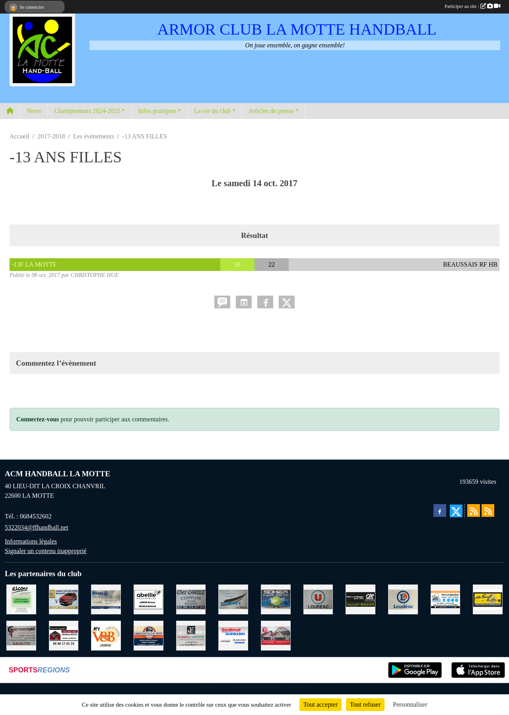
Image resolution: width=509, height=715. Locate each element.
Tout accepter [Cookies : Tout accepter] (320, 704)
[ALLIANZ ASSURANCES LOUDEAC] (106, 598)
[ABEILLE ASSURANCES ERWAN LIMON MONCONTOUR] (148, 598)
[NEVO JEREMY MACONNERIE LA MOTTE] (64, 634)
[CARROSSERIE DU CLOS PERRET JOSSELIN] (148, 634)
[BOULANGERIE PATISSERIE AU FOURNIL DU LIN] (488, 598)
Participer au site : (472, 6)
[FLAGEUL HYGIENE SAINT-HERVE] (191, 634)
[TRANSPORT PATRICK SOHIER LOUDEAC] (276, 598)
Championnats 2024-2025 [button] (87, 110)
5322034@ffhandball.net (36, 527)
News (34, 110)
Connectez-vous (37, 419)
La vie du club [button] (212, 110)
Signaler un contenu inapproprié (46, 550)
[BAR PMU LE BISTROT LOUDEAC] (276, 634)
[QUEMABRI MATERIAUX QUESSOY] (233, 634)
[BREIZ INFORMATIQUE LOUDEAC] (445, 598)
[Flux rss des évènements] (488, 510)
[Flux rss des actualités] (473, 510)
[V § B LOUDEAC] (106, 634)
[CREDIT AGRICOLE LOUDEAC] (360, 598)
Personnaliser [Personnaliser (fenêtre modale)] (410, 704)
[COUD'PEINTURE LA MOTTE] (21, 634)
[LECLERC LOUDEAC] (403, 598)
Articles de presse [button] (271, 110)
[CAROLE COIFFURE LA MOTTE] (191, 598)
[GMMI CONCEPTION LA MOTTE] (233, 598)
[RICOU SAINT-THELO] (21, 598)
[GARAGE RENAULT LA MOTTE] (64, 598)
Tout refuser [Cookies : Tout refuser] (365, 704)
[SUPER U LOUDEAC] (318, 598)
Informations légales (31, 541)
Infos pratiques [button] (157, 110)
